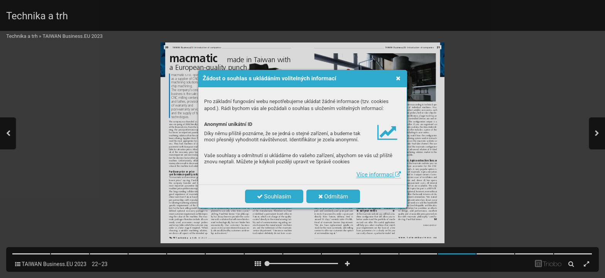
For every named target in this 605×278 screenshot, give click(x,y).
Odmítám (333, 196)
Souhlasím (274, 196)
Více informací (379, 174)
